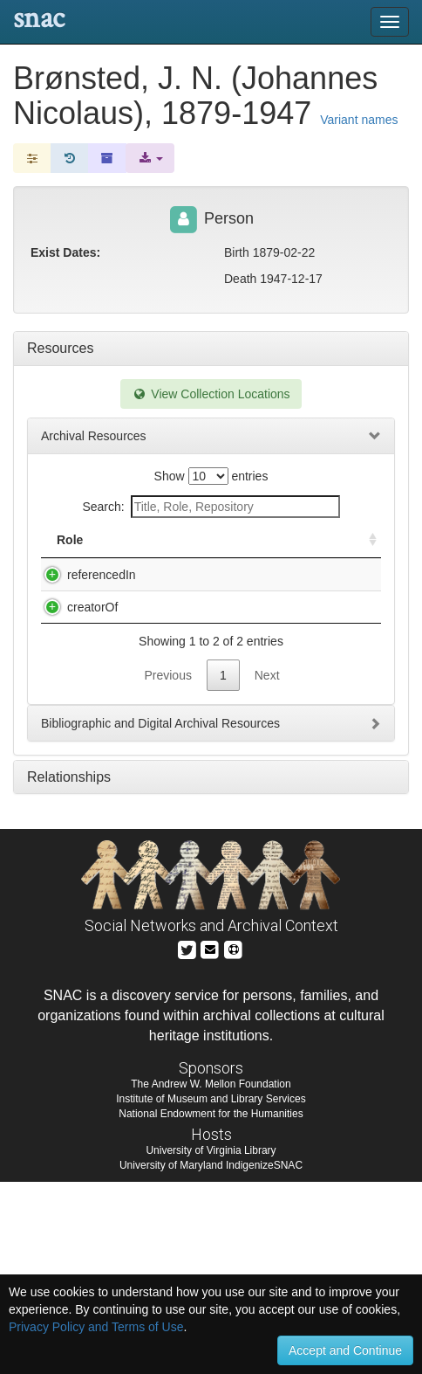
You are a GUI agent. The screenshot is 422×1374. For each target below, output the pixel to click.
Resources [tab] (60, 348)
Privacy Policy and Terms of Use (96, 1327)
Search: (210, 506)
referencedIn (84, 592)
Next (267, 867)
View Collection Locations (210, 394)
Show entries (211, 476)
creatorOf (75, 694)
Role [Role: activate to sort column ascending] (70, 557)
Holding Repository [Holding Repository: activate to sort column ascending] (293, 548)
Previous (167, 867)
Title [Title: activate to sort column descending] (155, 557)
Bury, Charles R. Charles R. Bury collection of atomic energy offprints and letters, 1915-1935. (180, 746)
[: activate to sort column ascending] (365, 549)
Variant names (359, 120)
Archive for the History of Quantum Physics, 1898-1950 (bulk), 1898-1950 (185, 627)
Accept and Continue (345, 1350)
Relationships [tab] (69, 969)
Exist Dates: (65, 252)
